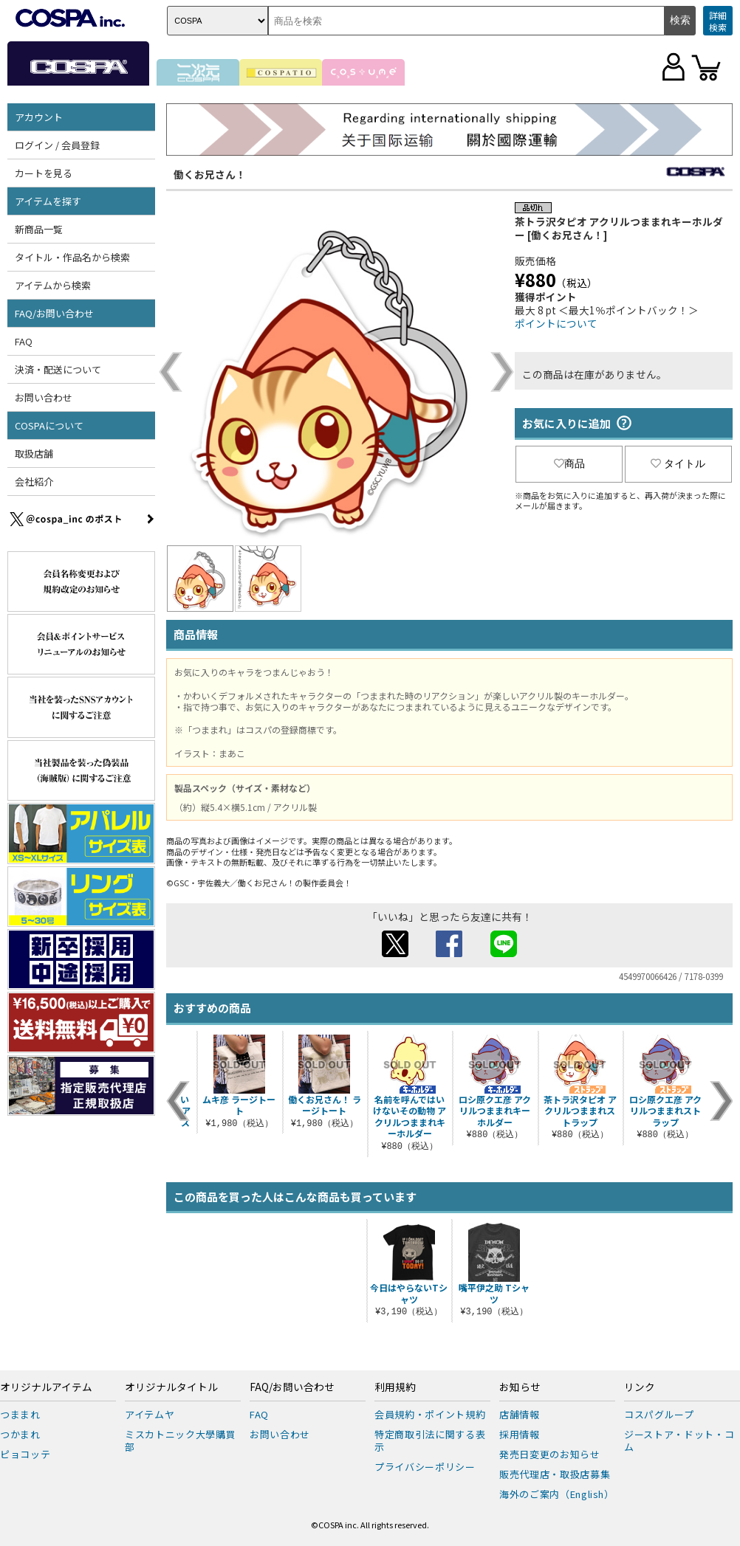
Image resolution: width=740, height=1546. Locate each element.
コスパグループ (659, 1414)
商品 (569, 463)
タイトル (678, 463)
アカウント (39, 117)
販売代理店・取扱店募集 (554, 1474)
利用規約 (395, 1387)
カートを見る (43, 173)
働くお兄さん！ (210, 174)
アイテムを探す (48, 201)
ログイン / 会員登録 (57, 145)
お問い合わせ (43, 397)
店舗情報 (519, 1414)
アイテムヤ (149, 1414)
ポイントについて (556, 323)
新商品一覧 (39, 229)
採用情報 (519, 1434)
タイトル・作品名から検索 (72, 257)
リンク (639, 1387)
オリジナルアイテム (46, 1387)
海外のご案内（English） (556, 1494)
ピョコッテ (25, 1454)
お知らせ (520, 1387)
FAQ (23, 341)
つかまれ (20, 1434)
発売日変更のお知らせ (549, 1454)
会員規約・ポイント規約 (429, 1414)
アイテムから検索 (53, 285)
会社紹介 (34, 482)
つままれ (20, 1414)
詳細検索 (718, 21)
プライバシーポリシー (425, 1467)
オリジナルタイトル (171, 1387)
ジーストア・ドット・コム (679, 1440)
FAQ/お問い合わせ (54, 313)
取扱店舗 (34, 453)
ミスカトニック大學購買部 (180, 1440)
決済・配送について (58, 369)
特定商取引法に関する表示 (429, 1440)
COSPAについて (49, 425)
